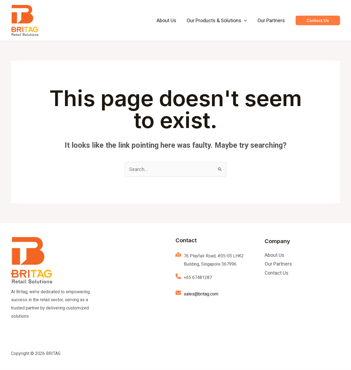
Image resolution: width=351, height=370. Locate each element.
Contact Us (277, 274)
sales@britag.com (201, 294)
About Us (168, 20)
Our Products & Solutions (218, 20)
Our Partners (271, 20)
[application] (245, 20)
